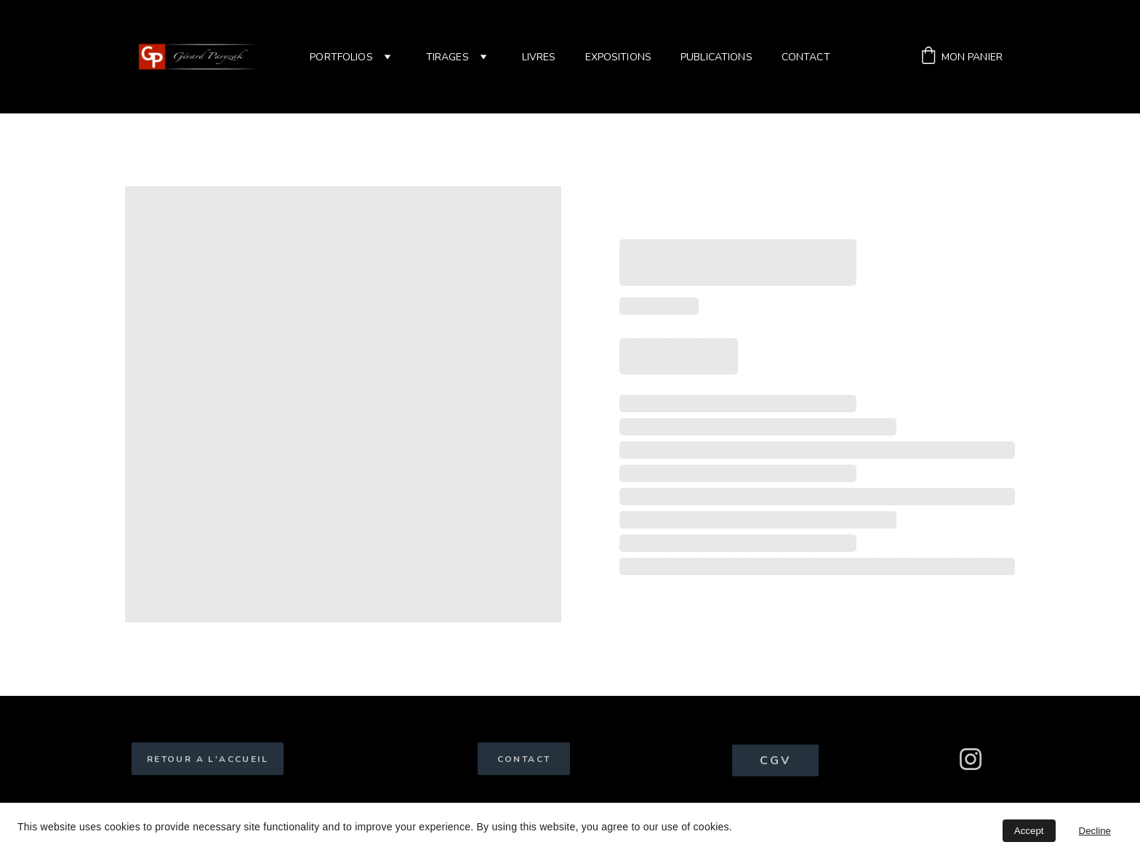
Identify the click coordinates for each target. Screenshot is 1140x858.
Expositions (618, 57)
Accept (1029, 830)
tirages (447, 57)
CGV (776, 762)
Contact (806, 57)
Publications (716, 57)
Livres (539, 57)
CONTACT (524, 759)
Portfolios (341, 57)
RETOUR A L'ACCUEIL (207, 759)
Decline (1095, 830)
